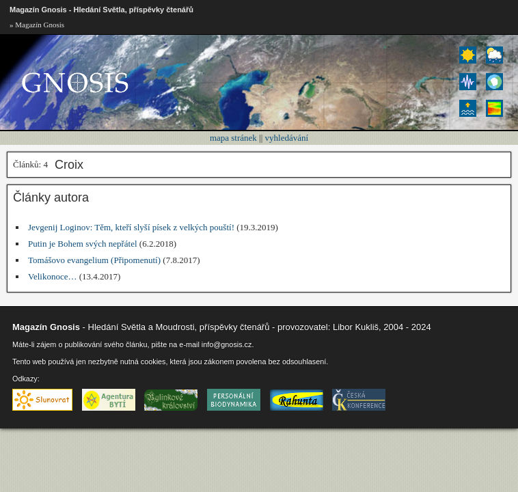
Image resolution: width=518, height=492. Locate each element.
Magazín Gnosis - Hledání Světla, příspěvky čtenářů (101, 9)
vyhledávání (287, 138)
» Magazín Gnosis (37, 24)
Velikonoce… (52, 276)
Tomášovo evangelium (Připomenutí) (94, 260)
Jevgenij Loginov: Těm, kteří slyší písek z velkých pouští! (131, 227)
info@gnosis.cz (227, 344)
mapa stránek (233, 138)
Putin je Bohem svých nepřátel (82, 243)
